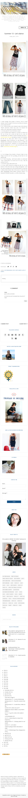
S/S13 (13, 270)
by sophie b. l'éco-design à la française (13, 795)
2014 (5, 686)
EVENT (10, 605)
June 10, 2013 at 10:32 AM (9, 294)
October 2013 (8, 692)
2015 (5, 684)
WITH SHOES (21, 603)
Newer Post (5, 323)
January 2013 (8, 740)
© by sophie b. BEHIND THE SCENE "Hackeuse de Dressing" (14, 539)
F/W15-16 (11, 603)
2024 (5, 670)
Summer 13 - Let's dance (10, 725)
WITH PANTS (13, 585)
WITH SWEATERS (6, 580)
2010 (5, 746)
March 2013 (7, 737)
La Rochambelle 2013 (10, 716)
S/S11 (22, 578)
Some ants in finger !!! (10, 697)
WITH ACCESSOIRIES (16, 580)
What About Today (8, 578)
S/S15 (4, 596)
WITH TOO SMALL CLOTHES (15, 587)
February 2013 (8, 738)
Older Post (23, 323)
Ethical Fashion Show (18, 598)
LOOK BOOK (16, 589)
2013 (5, 688)
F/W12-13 (20, 585)
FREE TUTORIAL (14, 576)
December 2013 (8, 690)
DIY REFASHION (8, 270)
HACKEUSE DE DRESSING (8, 592)
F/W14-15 (14, 600)
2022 (5, 672)
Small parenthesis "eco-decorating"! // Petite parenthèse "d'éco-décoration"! (16, 649)
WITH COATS (10, 596)
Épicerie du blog (14, 796)
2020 (5, 675)
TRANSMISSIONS (6, 600)
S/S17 (16, 592)
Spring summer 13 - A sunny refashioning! (14, 699)
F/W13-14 (5, 603)
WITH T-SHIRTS (10, 594)
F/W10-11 (17, 583)
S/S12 (8, 585)
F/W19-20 (5, 605)
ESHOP (20, 594)
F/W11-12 (5, 587)
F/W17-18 (22, 596)
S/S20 (20, 605)
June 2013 (7, 695)
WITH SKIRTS (19, 270)
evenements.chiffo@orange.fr (10, 146)
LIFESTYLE (5, 598)
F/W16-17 (16, 596)
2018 (12, 583)
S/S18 (20, 592)
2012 (5, 742)
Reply (25, 301)
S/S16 (10, 598)
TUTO (4, 607)
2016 (5, 683)
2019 (4, 594)
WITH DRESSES (6, 583)
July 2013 (7, 694)
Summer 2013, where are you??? (12, 707)
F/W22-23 (15, 605)
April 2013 (7, 735)
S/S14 (16, 594)
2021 (5, 674)
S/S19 (15, 603)
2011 (5, 744)
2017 (21, 583)
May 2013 (7, 733)
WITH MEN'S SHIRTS (7, 589)
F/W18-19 (19, 600)
